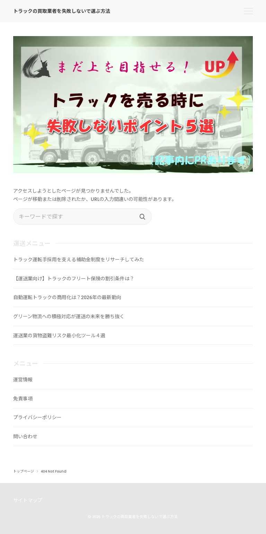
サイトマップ (27, 500)
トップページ (23, 471)
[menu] (248, 11)
